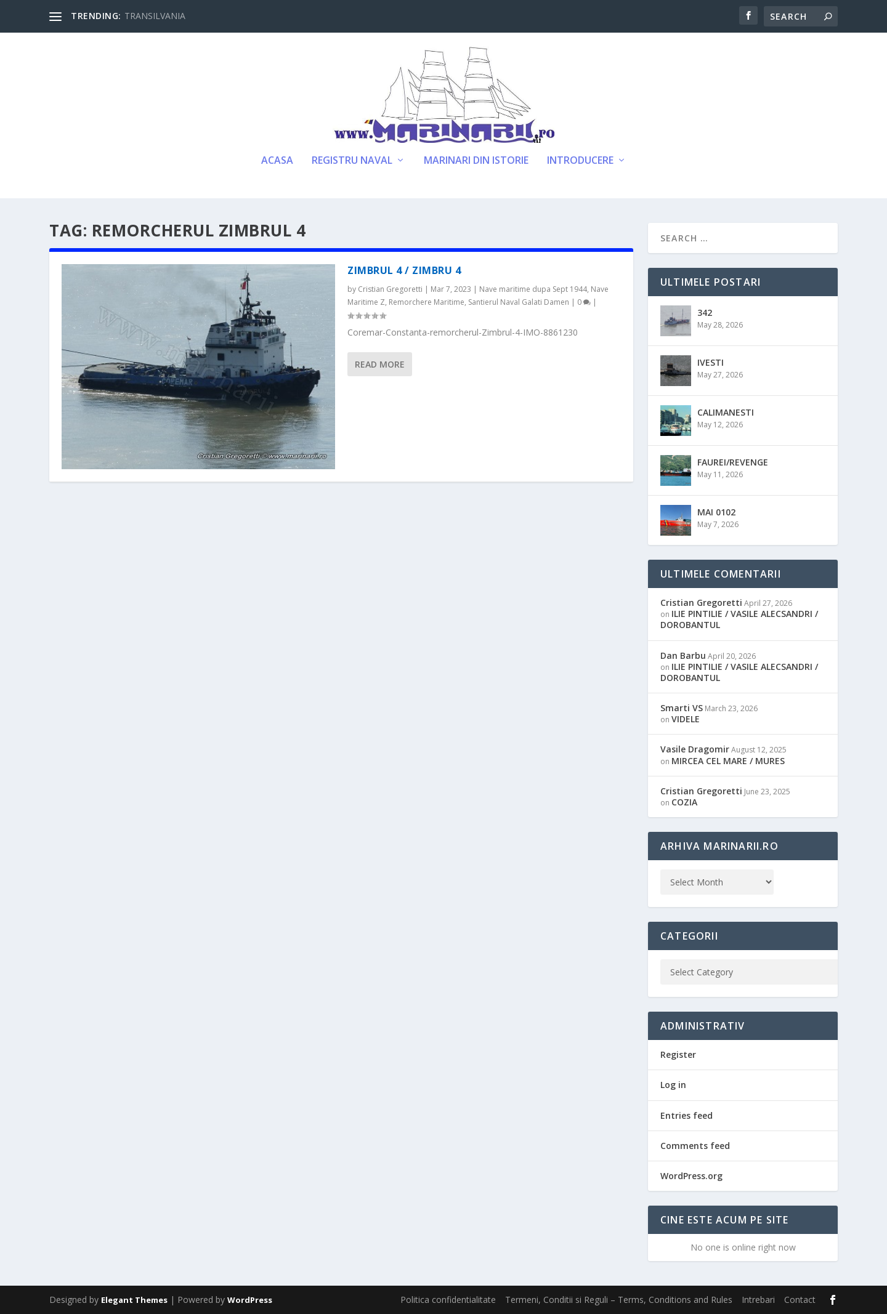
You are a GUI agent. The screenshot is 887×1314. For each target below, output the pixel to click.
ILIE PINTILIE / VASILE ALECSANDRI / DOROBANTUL (739, 619)
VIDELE (685, 719)
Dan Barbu (683, 655)
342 (704, 312)
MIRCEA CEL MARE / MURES (728, 761)
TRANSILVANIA (154, 16)
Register (678, 1054)
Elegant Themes (134, 1299)
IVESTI (710, 362)
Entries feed (686, 1115)
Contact (800, 1299)
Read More (380, 364)
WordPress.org (691, 1176)
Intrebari (758, 1299)
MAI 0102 (716, 512)
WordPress (249, 1299)
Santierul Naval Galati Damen (518, 302)
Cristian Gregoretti (390, 289)
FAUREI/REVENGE (732, 462)
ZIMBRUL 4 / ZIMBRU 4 (404, 270)
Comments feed (695, 1145)
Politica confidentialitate (448, 1299)
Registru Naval (352, 161)
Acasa (277, 161)
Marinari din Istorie (476, 161)
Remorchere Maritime (426, 302)
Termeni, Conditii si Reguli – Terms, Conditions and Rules (618, 1299)
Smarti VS (681, 708)
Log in (673, 1084)
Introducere (580, 161)
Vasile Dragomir (694, 749)
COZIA (684, 802)
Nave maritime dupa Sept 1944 (533, 289)
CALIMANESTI (725, 412)
